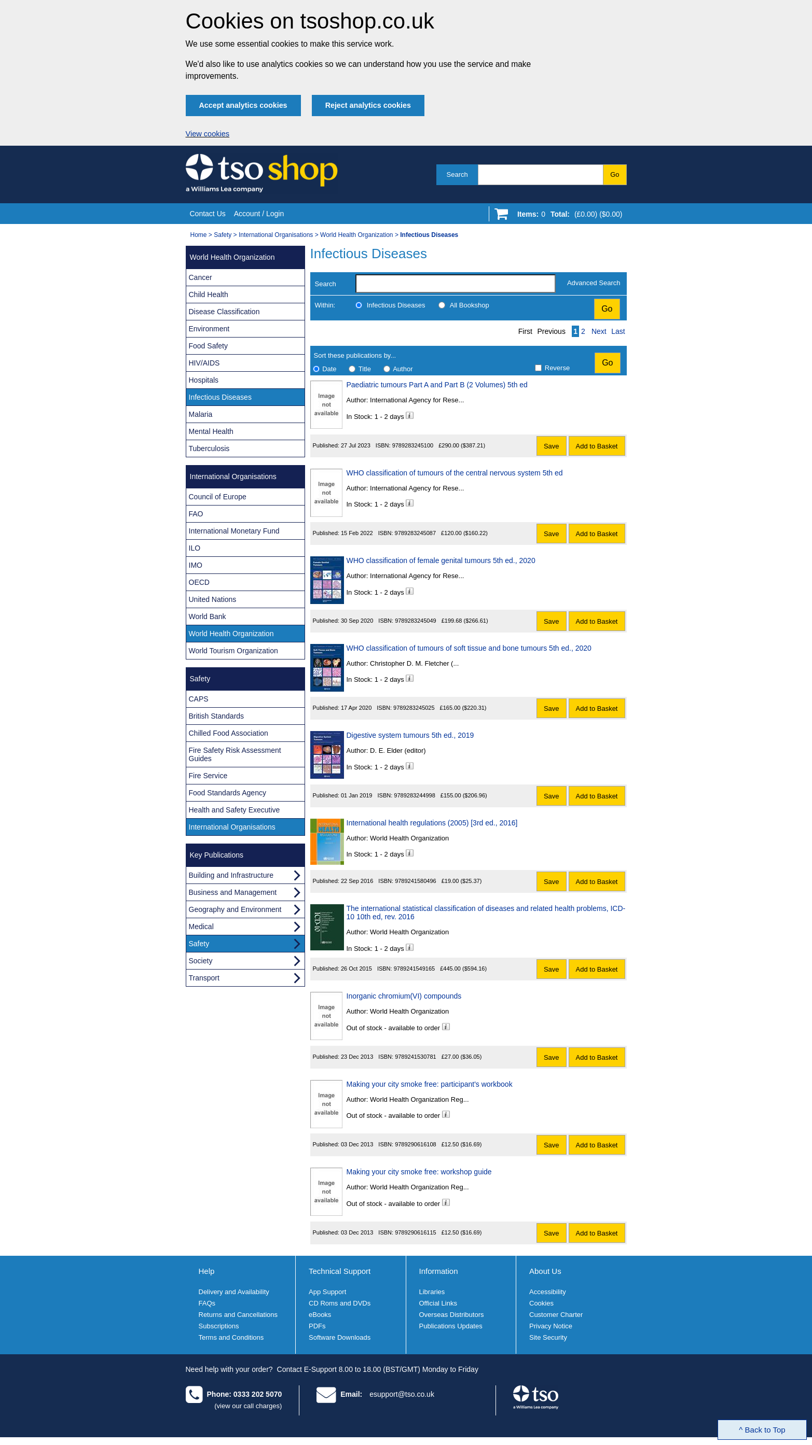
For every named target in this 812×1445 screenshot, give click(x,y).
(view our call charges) (248, 1406)
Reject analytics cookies (368, 105)
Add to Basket (597, 446)
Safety (222, 235)
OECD (199, 582)
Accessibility (547, 1292)
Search (457, 174)
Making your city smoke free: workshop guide (419, 1172)
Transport (204, 978)
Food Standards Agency (227, 793)
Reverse (557, 368)
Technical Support (339, 1271)
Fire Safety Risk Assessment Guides (235, 754)
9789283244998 (414, 795)
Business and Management (233, 892)
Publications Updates (451, 1326)
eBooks (320, 1314)
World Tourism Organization (233, 651)
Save (551, 446)
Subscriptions (219, 1326)
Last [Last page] (618, 331)
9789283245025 (414, 708)
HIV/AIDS (204, 363)
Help (207, 1271)
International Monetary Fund (234, 531)
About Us (545, 1271)
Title (365, 369)
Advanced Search (594, 283)
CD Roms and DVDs (339, 1303)
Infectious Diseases (396, 305)
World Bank (207, 616)
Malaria (201, 414)
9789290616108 (415, 1144)
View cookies (208, 134)
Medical (201, 926)
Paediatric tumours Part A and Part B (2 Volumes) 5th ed (437, 385)
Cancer (200, 277)
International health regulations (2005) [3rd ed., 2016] (432, 823)
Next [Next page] (599, 331)
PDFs (317, 1326)
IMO (195, 565)
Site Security (548, 1337)
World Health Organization (356, 235)
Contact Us (208, 213)
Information (438, 1271)
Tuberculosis (209, 448)
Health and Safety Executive (234, 810)
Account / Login (259, 213)
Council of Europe (217, 497)
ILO (195, 548)
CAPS (199, 699)
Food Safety (208, 346)
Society (201, 961)
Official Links (438, 1303)
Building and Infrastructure (231, 875)
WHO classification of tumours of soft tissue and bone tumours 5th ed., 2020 (469, 648)
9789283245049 (415, 621)
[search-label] (455, 283)
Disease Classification (224, 311)
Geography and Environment (235, 909)
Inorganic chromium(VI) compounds (404, 996)
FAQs (207, 1303)
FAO (196, 514)
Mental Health (211, 431)
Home (198, 235)
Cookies (541, 1303)
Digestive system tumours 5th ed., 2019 (410, 735)
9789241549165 (414, 968)
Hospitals (204, 380)
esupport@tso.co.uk (401, 1394)
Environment (209, 329)
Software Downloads (339, 1337)
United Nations (213, 599)
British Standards (216, 716)
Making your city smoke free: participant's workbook (430, 1084)
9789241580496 (415, 881)
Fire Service (208, 775)
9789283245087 (415, 533)
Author (402, 369)
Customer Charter (556, 1314)
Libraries (432, 1292)
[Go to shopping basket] (567, 216)
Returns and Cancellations (238, 1314)
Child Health (208, 294)
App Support (327, 1292)
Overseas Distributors (451, 1314)
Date (329, 369)
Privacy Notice (550, 1326)
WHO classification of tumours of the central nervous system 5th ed (455, 473)
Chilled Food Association (228, 733)
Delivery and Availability (234, 1292)
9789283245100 (413, 445)
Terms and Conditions (231, 1337)
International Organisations (276, 235)
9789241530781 (415, 1057)
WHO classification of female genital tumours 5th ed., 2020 (441, 560)
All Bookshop (469, 305)
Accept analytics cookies (243, 105)
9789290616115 (415, 1232)
